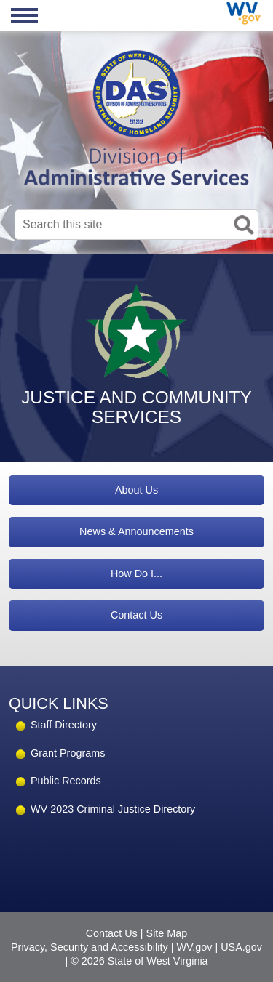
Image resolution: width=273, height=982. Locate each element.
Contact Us (136, 615)
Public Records (66, 780)
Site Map (167, 933)
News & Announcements (136, 531)
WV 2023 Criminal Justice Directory (113, 809)
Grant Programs (68, 753)
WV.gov (194, 947)
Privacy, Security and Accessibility (89, 947)
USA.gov (241, 947)
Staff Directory (64, 725)
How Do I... (136, 573)
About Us (136, 490)
